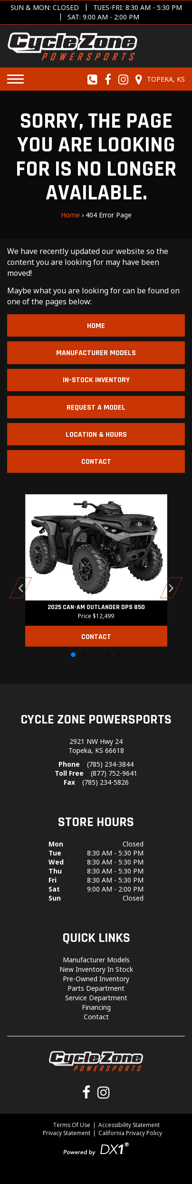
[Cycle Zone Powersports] (72, 45)
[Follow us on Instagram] (123, 79)
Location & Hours (96, 435)
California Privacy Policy (130, 1133)
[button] (21, 587)
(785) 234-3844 (110, 764)
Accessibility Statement (129, 1125)
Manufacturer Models (96, 353)
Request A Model (96, 408)
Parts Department (96, 988)
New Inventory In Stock (96, 969)
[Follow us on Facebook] (108, 79)
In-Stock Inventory (96, 380)
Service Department (96, 997)
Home (70, 214)
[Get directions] (96, 12)
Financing (96, 1007)
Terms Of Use (71, 1125)
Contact (96, 462)
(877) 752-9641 (114, 773)
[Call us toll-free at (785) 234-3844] (92, 79)
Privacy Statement (66, 1133)
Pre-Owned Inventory (96, 978)
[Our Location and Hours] (158, 79)
